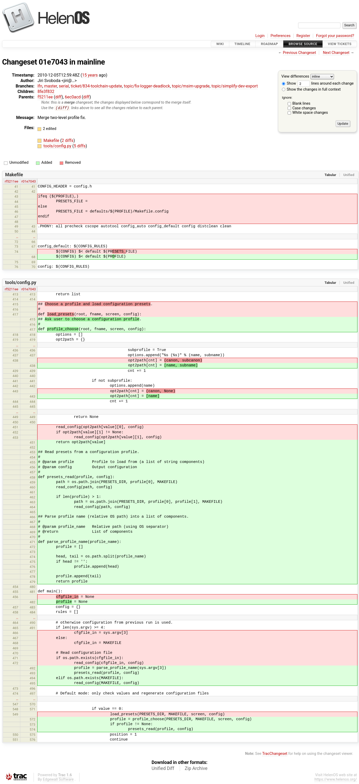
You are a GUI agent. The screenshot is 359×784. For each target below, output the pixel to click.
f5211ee (45, 97)
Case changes (304, 108)
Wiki (220, 44)
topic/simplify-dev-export (235, 86)
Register (303, 36)
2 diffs (67, 140)
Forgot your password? (335, 36)
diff (58, 97)
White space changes (310, 112)
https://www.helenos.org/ (335, 779)
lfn (40, 86)
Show (289, 83)
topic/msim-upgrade (191, 86)
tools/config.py (58, 146)
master (50, 86)
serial (64, 86)
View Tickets (339, 44)
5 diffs (79, 146)
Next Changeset (336, 53)
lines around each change (326, 83)
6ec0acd (73, 97)
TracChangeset (274, 754)
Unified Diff (163, 768)
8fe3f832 (46, 91)
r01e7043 (28, 182)
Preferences (280, 36)
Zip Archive (196, 768)
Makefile (52, 140)
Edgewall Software (58, 779)
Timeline (242, 44)
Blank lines (301, 103)
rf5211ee (11, 182)
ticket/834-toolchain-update (96, 86)
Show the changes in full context (311, 89)
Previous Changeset (299, 53)
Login (260, 36)
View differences (295, 76)
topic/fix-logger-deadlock (147, 86)
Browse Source (303, 44)
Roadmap (269, 44)
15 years (90, 75)
